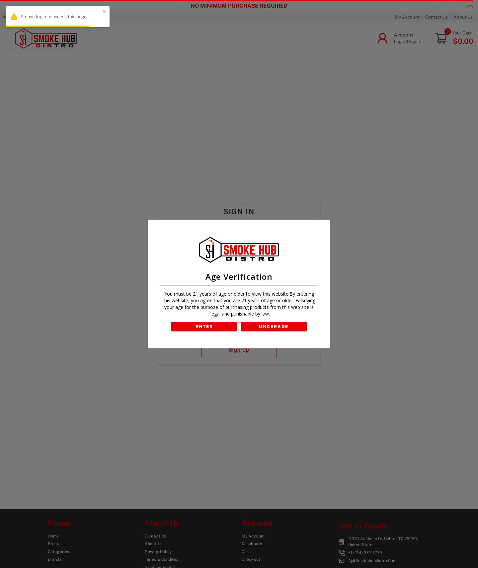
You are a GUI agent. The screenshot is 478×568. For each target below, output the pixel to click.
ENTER (203, 326)
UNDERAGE (274, 326)
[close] (104, 12)
